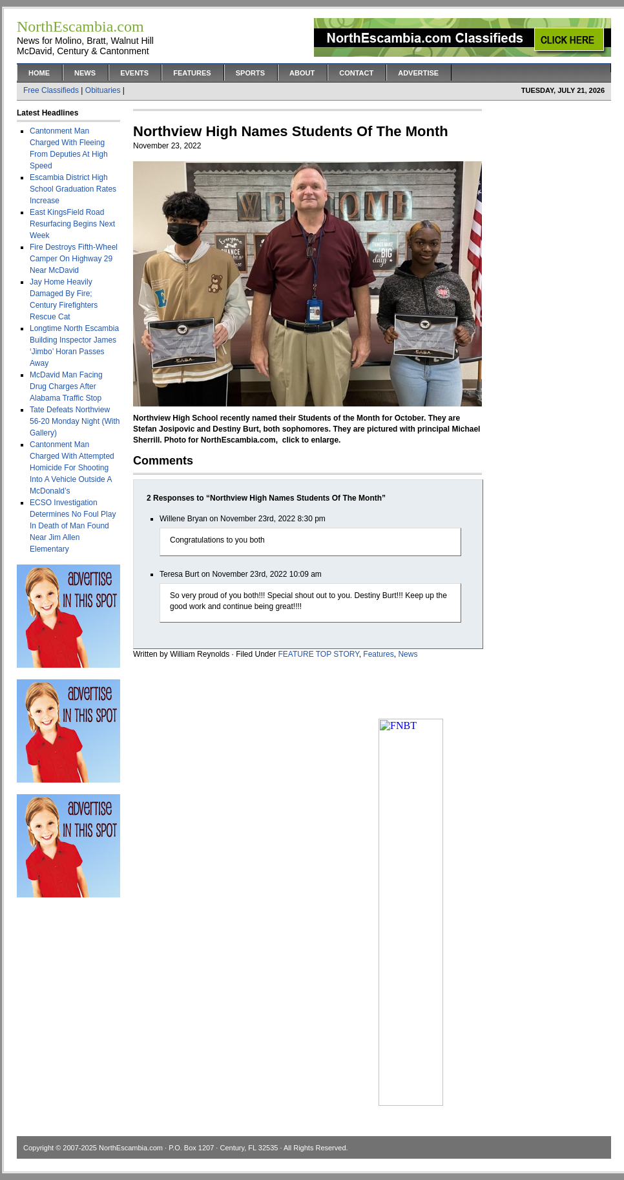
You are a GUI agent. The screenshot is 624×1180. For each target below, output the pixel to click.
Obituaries (103, 90)
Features (192, 73)
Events (134, 73)
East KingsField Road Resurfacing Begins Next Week (72, 224)
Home (39, 73)
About (302, 73)
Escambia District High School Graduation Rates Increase (73, 189)
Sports (250, 73)
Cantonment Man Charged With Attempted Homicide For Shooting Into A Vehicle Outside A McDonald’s (72, 467)
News (85, 73)
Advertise (418, 73)
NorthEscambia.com (131, 1148)
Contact (356, 73)
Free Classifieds (51, 90)
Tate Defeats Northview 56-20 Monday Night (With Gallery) (75, 421)
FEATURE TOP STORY (318, 654)
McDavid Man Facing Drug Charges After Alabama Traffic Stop (66, 386)
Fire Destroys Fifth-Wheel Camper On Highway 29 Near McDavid (74, 259)
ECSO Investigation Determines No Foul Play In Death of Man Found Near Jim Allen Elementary (73, 526)
